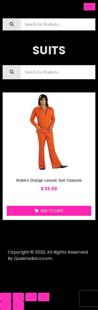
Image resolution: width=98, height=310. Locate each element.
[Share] (18, 297)
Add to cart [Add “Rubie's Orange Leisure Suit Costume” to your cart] (52, 211)
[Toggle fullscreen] (31, 297)
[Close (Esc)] (5, 297)
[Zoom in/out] (43, 297)
